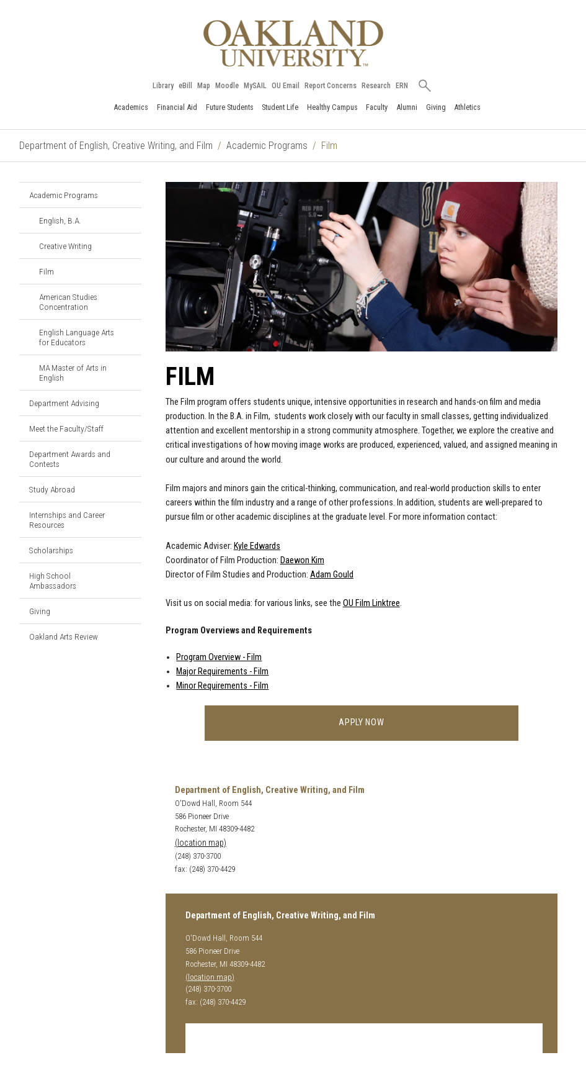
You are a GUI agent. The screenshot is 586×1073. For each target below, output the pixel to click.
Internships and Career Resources (67, 520)
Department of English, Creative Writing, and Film (116, 146)
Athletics (467, 107)
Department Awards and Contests (69, 459)
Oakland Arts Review (63, 636)
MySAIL (255, 85)
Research (376, 85)
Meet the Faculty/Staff (66, 428)
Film (46, 271)
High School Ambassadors (52, 581)
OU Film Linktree (371, 603)
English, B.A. (60, 220)
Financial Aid (177, 107)
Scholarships (51, 550)
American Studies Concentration (68, 302)
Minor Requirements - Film (222, 686)
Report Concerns (330, 85)
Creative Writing (65, 246)
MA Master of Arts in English (73, 373)
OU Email (286, 85)
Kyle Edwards (257, 546)
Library (163, 85)
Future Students (230, 107)
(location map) (200, 843)
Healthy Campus (332, 107)
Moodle (227, 85)
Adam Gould (331, 574)
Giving (436, 107)
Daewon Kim (302, 560)
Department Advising (64, 403)
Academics (130, 107)
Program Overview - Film (219, 657)
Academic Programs (267, 146)
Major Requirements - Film (222, 671)
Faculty (377, 107)
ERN (402, 85)
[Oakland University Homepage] (293, 43)
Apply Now (361, 722)
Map (203, 85)
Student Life (280, 107)
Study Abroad (52, 489)
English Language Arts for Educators (76, 337)
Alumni (406, 107)
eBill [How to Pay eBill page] (185, 85)
